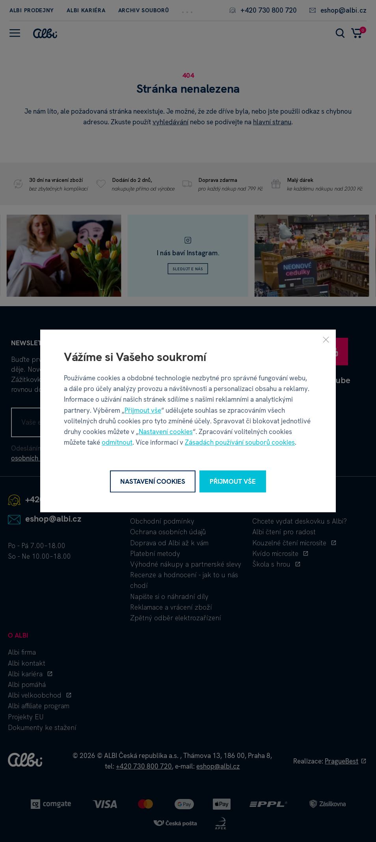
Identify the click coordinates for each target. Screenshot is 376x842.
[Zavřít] (326, 339)
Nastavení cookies (166, 431)
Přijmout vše (143, 410)
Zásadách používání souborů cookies (240, 442)
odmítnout (117, 442)
